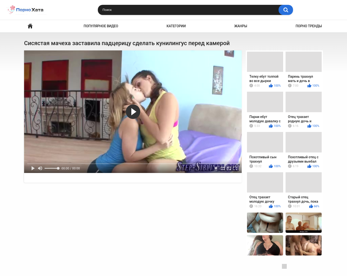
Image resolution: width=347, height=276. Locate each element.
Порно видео (30, 26)
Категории (176, 26)
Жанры (240, 26)
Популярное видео (101, 26)
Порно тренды (309, 26)
